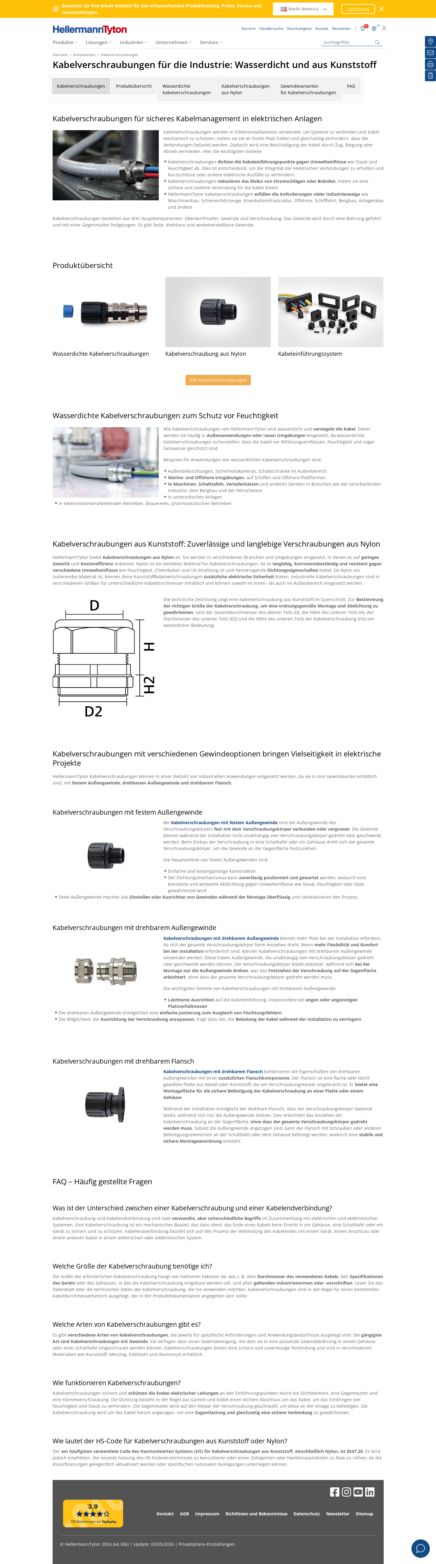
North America (304, 9)
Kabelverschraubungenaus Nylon (246, 89)
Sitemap (364, 1514)
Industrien (131, 42)
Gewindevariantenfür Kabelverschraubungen (308, 89)
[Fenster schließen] (381, 9)
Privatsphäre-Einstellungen (207, 1544)
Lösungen (97, 42)
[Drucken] (430, 64)
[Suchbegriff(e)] (352, 42)
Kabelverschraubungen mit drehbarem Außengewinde (221, 938)
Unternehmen (172, 42)
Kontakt (165, 1514)
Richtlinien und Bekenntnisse (256, 1514)
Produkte (63, 42)
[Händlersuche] (430, 41)
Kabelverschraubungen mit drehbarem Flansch (213, 1071)
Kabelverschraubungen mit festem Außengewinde (224, 822)
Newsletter (338, 1514)
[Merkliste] (430, 75)
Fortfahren (358, 9)
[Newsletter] (430, 52)
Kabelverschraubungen (81, 86)
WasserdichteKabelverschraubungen (186, 89)
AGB (184, 1514)
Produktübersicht (134, 86)
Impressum (207, 1514)
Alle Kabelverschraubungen (218, 380)
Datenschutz (307, 1514)
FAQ (351, 86)
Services (209, 42)
